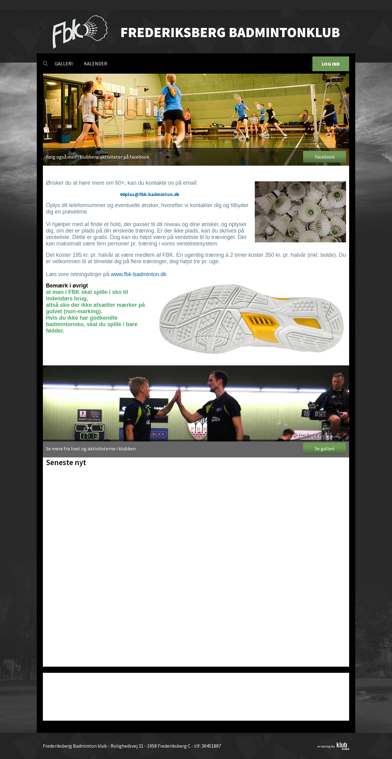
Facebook (325, 157)
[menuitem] (45, 63)
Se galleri (324, 448)
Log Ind (331, 64)
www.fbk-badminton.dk (138, 274)
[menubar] (77, 63)
